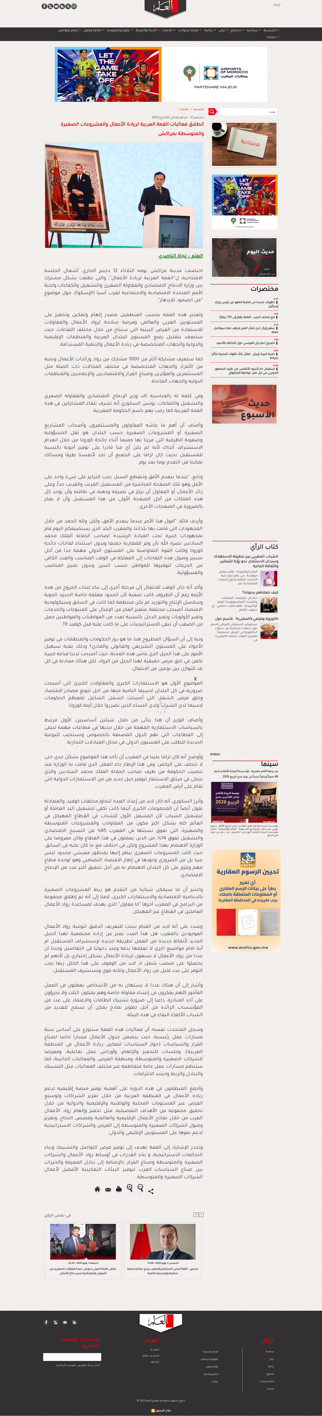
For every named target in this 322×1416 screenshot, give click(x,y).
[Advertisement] (155, 708)
